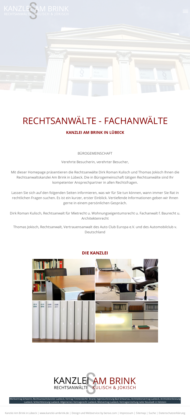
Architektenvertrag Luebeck (145, 398)
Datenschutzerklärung (172, 413)
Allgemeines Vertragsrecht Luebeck (78, 401)
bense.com (110, 413)
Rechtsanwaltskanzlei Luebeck (48, 398)
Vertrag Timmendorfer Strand (80, 398)
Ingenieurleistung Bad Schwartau (113, 398)
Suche (152, 413)
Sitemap (141, 413)
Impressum (126, 413)
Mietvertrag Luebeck (107, 401)
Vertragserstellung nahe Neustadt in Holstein (142, 401)
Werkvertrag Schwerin (21, 398)
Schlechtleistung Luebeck (46, 401)
